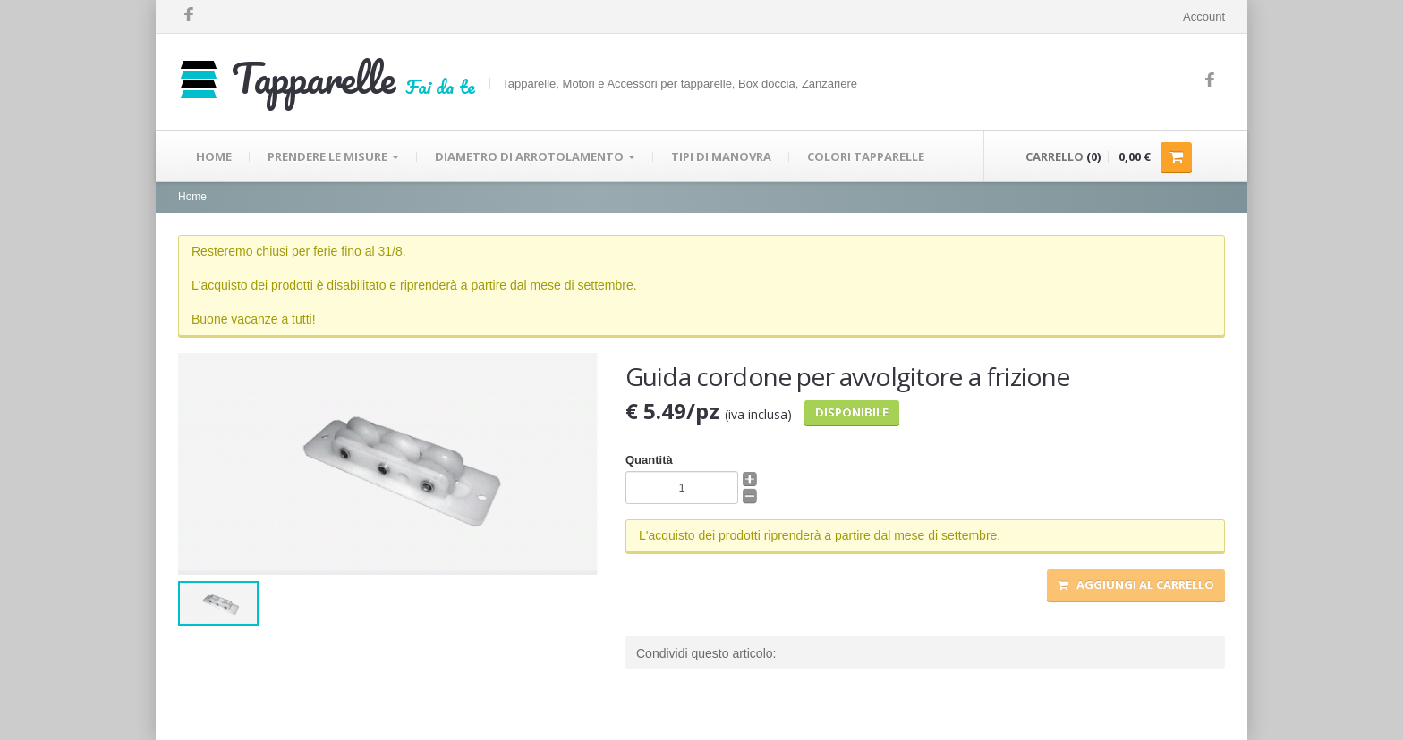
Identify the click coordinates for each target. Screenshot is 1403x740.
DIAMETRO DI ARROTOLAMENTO (535, 156)
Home (192, 196)
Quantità (649, 460)
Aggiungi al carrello (1136, 584)
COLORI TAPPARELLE (865, 156)
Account (1204, 16)
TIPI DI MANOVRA (721, 156)
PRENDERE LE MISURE (333, 156)
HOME (214, 156)
